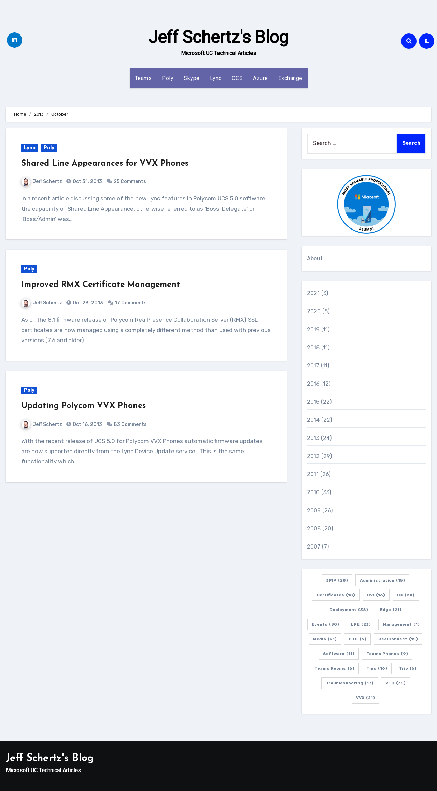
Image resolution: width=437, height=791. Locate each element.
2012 (313, 456)
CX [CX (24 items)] (405, 595)
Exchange (290, 78)
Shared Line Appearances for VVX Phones (104, 163)
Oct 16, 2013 (87, 424)
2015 (313, 402)
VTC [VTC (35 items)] (395, 683)
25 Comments (130, 181)
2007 (314, 546)
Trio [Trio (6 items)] (408, 668)
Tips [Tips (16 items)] (376, 668)
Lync (216, 78)
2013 (313, 438)
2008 (314, 528)
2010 (313, 492)
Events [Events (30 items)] (325, 624)
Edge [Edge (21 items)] (390, 609)
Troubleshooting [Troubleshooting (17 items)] (349, 683)
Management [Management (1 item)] (401, 624)
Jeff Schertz (42, 181)
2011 (313, 474)
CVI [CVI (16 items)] (376, 595)
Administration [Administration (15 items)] (382, 580)
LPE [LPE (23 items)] (361, 624)
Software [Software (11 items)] (338, 653)
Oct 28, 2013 (87, 303)
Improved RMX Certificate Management (100, 285)
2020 (314, 311)
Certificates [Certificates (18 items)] (335, 595)
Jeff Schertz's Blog (218, 37)
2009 (314, 510)
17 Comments (131, 303)
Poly (167, 78)
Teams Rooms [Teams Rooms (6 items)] (334, 668)
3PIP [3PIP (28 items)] (337, 580)
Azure (260, 78)
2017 (313, 365)
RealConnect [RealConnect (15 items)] (398, 639)
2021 (313, 293)
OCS (237, 78)
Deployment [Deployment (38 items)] (348, 609)
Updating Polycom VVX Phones (83, 406)
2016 (313, 383)
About (315, 258)
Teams (143, 78)
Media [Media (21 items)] (325, 639)
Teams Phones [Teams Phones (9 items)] (387, 653)
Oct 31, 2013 (87, 181)
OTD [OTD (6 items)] (357, 639)
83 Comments (130, 424)
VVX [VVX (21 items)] (365, 697)
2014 (313, 420)
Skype (192, 78)
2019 (313, 329)
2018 (313, 347)
